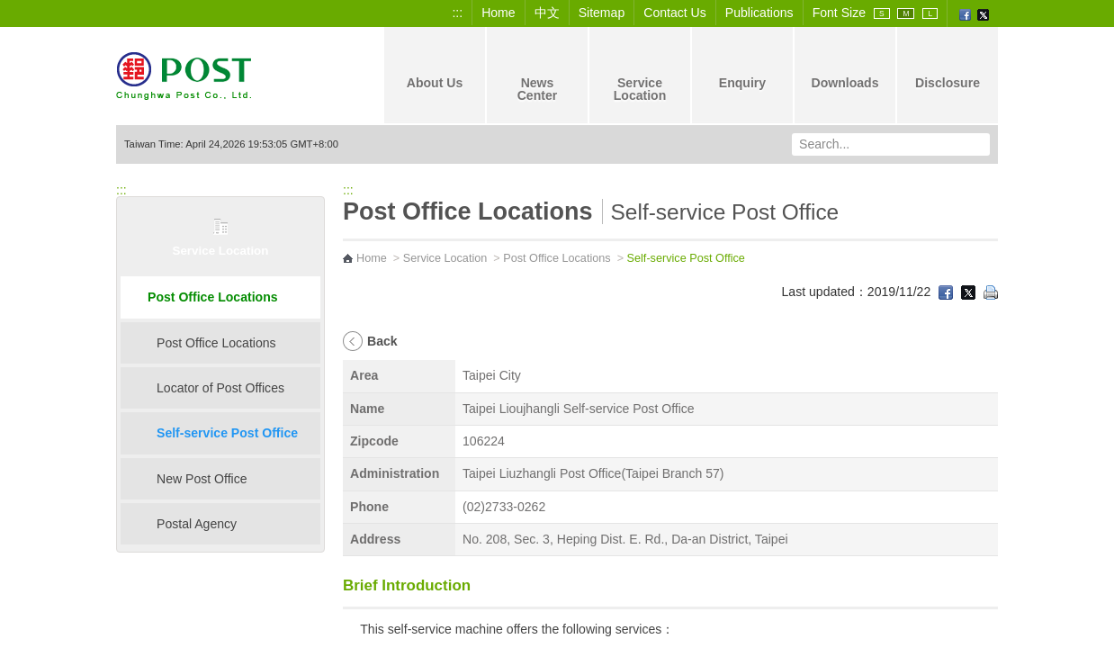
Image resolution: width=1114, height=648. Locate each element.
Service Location (640, 74)
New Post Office (202, 479)
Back (382, 341)
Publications (759, 12)
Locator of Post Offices (220, 388)
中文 (547, 12)
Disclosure (947, 67)
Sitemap (602, 12)
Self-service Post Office (227, 433)
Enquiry (742, 67)
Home (498, 12)
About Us (435, 67)
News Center (537, 74)
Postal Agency (197, 524)
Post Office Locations (213, 297)
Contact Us (674, 12)
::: (457, 12)
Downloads (844, 67)
